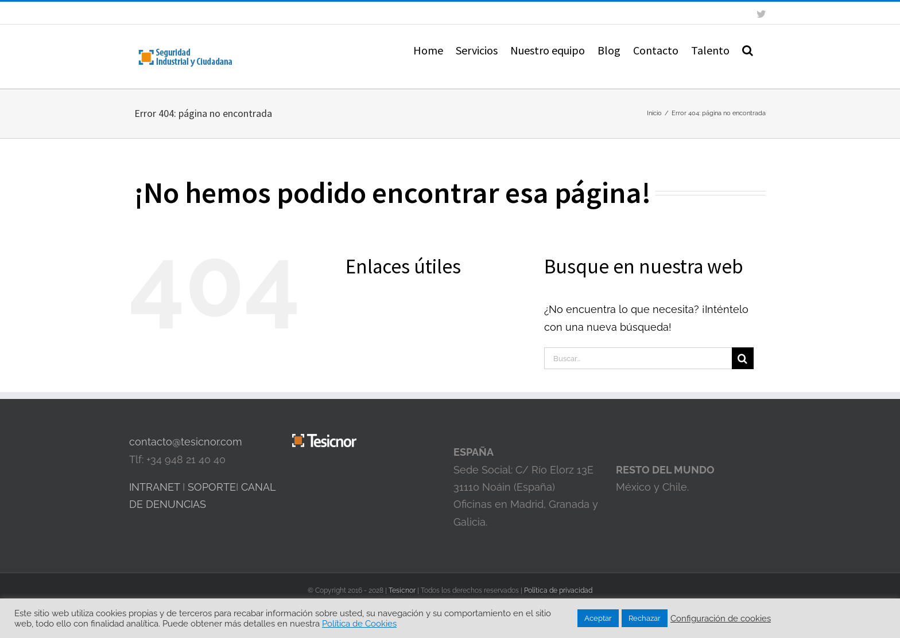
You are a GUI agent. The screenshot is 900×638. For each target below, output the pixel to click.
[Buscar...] (638, 358)
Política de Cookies (359, 623)
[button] (747, 49)
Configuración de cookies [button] (720, 618)
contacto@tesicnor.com (185, 442)
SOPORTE (212, 487)
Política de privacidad (558, 590)
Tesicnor (403, 590)
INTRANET (154, 487)
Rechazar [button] (645, 618)
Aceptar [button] (598, 618)
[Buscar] (743, 358)
